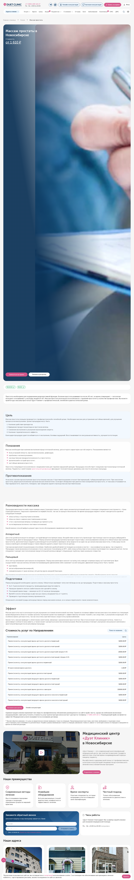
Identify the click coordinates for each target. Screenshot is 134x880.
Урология (11, 387)
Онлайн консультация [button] (33, 707)
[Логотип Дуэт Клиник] (12, 5)
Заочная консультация (91, 5)
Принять (126, 876)
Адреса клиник (12, 11)
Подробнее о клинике (91, 772)
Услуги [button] (27, 12)
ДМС (117, 12)
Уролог (21, 387)
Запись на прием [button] (113, 5)
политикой (48, 875)
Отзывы (77, 12)
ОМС (111, 12)
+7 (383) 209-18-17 (32, 4)
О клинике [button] (68, 12)
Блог (84, 12)
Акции (47, 12)
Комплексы (103, 12)
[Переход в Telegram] (50, 5)
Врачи (34, 12)
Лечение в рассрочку (39, 374)
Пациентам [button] (56, 12)
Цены (41, 12)
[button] (3, 860)
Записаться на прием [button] (16, 374)
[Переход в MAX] (55, 5)
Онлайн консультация (69, 5)
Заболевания (92, 12)
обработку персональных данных (30, 832)
